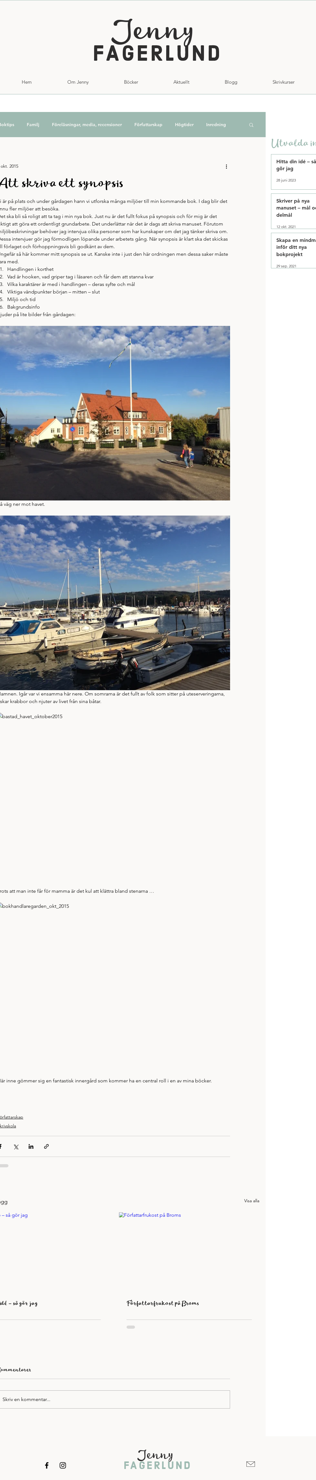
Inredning (216, 124)
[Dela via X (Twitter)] (16, 1146)
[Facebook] (46, 1465)
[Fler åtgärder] (226, 166)
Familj (33, 124)
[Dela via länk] (46, 1146)
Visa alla (251, 1201)
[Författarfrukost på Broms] (189, 1251)
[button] (283, 82)
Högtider (184, 124)
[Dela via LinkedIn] (31, 1146)
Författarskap (148, 124)
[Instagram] (63, 1465)
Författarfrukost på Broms (163, 1303)
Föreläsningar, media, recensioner (87, 124)
